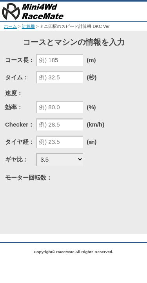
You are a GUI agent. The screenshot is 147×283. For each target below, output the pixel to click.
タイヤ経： (19, 141)
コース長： (19, 60)
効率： (14, 107)
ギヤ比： (17, 159)
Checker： (19, 124)
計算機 (28, 26)
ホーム (10, 26)
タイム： (17, 77)
